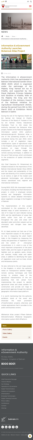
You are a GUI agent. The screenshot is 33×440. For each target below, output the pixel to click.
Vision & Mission (6, 381)
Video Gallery (7, 333)
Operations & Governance (9, 386)
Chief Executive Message (9, 379)
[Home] (2, 36)
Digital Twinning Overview (9, 398)
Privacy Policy (15, 434)
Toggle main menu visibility (30, 6)
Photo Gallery (7, 329)
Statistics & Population (8, 391)
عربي (4, 1)
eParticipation (5, 393)
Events (16, 337)
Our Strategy (5, 384)
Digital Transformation (8, 389)
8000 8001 (8, 364)
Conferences (5, 403)
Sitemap (3, 408)
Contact (3, 405)
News (13, 36)
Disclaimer (24, 434)
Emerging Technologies (8, 396)
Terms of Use (5, 434)
